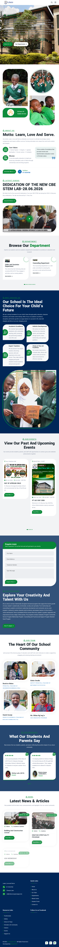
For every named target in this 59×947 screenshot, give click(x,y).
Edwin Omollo (35, 680)
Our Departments (21, 44)
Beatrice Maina (8, 683)
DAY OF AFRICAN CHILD (12, 483)
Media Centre (34, 898)
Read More (8, 276)
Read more (9, 494)
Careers (5, 928)
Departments (34, 895)
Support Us (6, 933)
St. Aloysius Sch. (12, 941)
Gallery (5, 919)
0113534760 (8, 887)
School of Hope (7, 922)
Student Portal (34, 901)
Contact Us (34, 904)
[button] (25, 285)
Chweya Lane (8, 890)
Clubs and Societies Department (12, 265)
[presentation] (48, 58)
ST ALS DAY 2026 (38, 500)
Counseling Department (41, 263)
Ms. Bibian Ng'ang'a (37, 715)
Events (5, 930)
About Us (7, 44)
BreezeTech (14, 944)
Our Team (33, 892)
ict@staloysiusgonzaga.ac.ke (12, 894)
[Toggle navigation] (55, 2)
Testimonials (7, 916)
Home (32, 886)
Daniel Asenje (7, 715)
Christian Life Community (10, 925)
